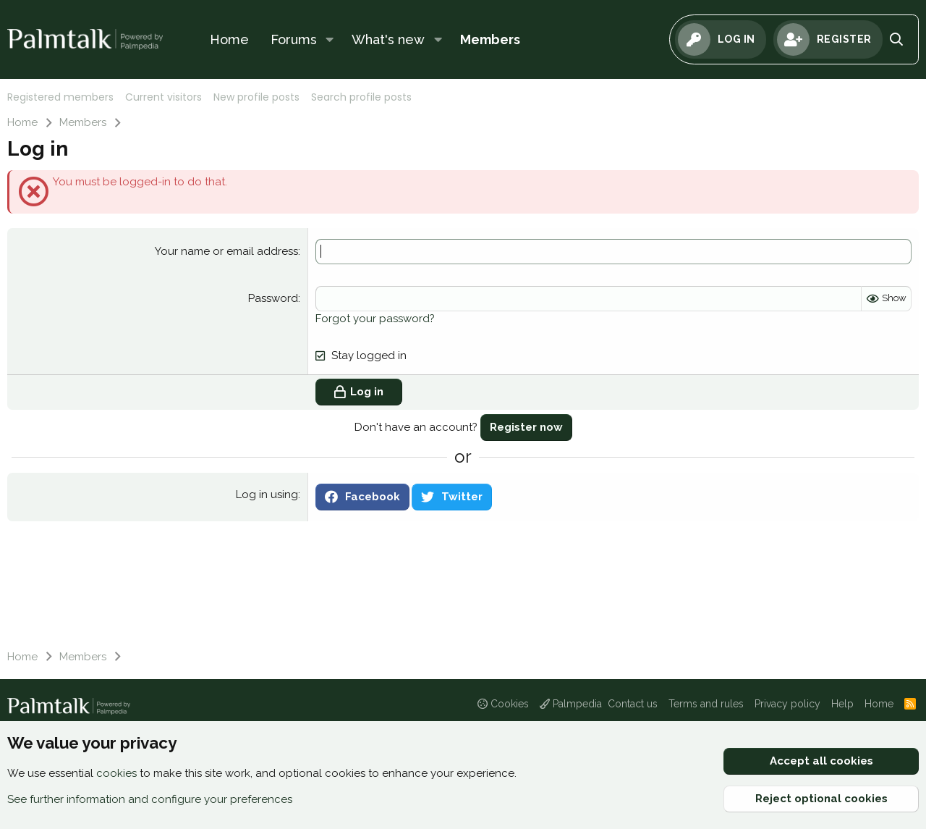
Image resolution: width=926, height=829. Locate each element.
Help (842, 704)
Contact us (633, 704)
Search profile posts (361, 97)
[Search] (897, 39)
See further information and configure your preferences (149, 799)
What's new (388, 39)
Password (273, 298)
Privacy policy (787, 704)
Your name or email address (226, 251)
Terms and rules (706, 704)
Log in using (267, 494)
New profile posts (256, 97)
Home (229, 39)
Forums (294, 39)
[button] (329, 39)
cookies (116, 773)
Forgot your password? (375, 318)
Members (490, 39)
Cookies (503, 704)
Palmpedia (571, 704)
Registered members (60, 97)
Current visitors (163, 97)
